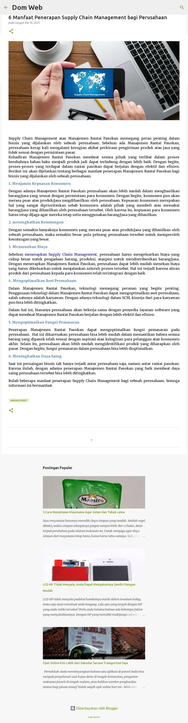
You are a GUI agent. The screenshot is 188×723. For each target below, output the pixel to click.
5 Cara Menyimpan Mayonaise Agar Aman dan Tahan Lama (83, 512)
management (19, 400)
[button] (11, 31)
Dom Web (27, 7)
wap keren (94, 717)
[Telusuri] (48, 7)
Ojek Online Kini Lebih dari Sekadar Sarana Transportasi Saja (85, 663)
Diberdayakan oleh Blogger (94, 708)
